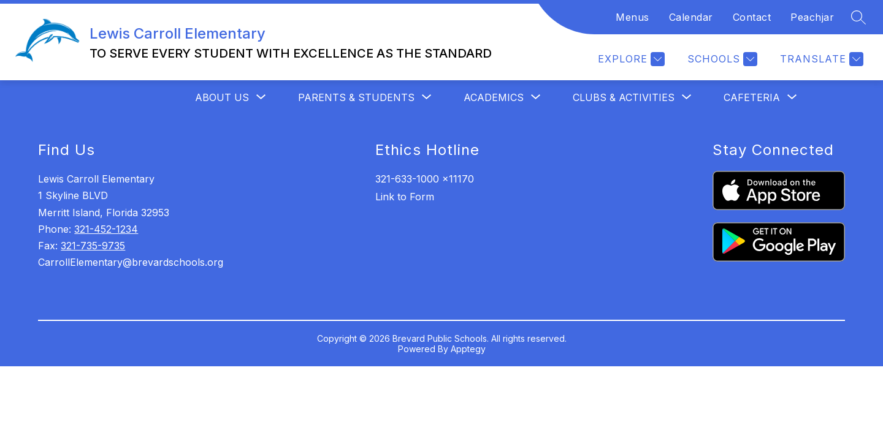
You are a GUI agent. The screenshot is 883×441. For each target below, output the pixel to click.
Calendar (691, 17)
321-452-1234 (106, 229)
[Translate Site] (820, 59)
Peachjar (812, 17)
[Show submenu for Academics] (494, 97)
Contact (752, 17)
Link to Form (404, 196)
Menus (632, 17)
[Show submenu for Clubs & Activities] (624, 97)
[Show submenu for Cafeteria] (752, 97)
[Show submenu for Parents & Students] (356, 97)
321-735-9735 (93, 245)
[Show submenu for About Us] (222, 97)
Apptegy (468, 349)
